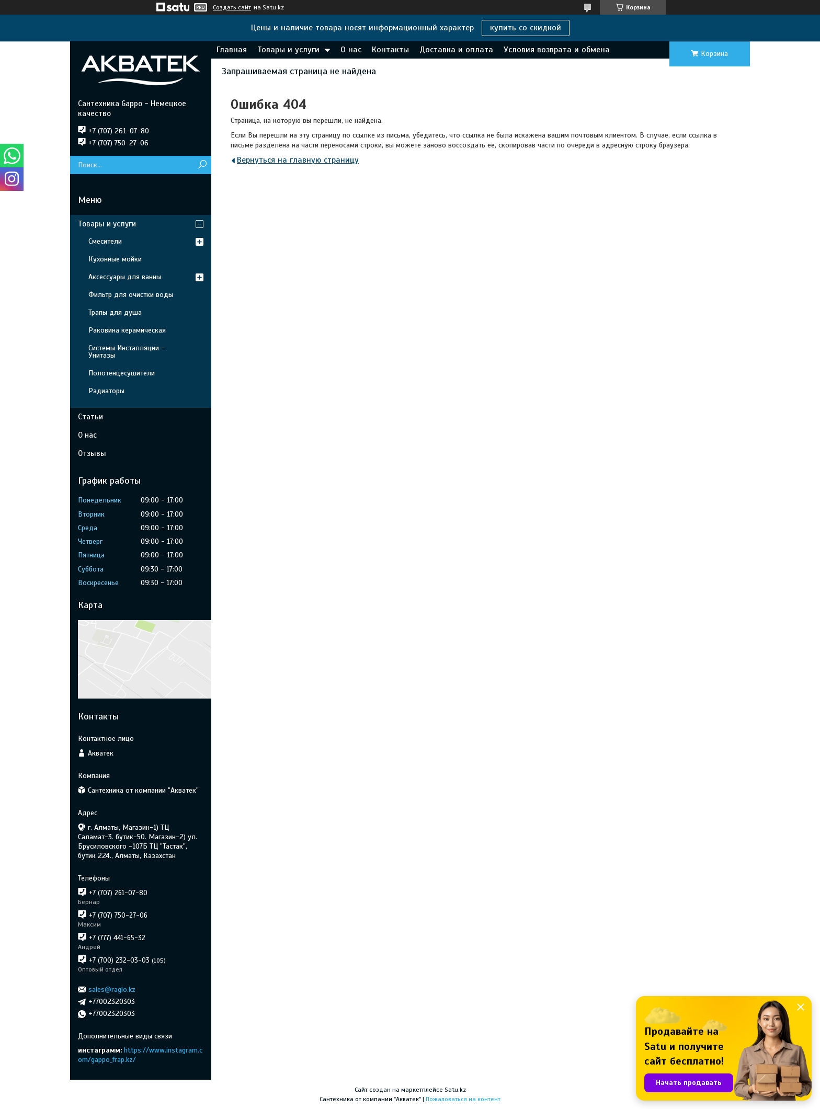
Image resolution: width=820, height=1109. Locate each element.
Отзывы (92, 453)
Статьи (90, 416)
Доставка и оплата (456, 49)
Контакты (390, 49)
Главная (232, 49)
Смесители (105, 241)
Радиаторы (106, 390)
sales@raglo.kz (111, 989)
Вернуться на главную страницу (298, 160)
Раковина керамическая (127, 330)
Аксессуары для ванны (124, 276)
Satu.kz (455, 1089)
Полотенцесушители (121, 373)
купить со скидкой (525, 27)
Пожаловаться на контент (463, 1099)
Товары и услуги (288, 49)
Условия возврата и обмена (557, 49)
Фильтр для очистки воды (130, 294)
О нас (350, 49)
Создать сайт (232, 7)
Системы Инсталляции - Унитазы (126, 352)
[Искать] (202, 165)
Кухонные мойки (115, 259)
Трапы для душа (115, 312)
